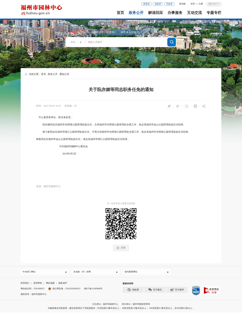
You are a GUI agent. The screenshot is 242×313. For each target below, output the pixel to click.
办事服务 (175, 13)
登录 (193, 4)
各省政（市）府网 (83, 272)
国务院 (146, 4)
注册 (201, 4)
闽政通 (133, 290)
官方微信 (155, 290)
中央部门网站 (29, 272)
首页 (120, 13)
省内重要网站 (131, 272)
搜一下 (171, 42)
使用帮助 (37, 284)
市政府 (169, 4)
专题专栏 (214, 13)
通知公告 (64, 74)
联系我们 (25, 284)
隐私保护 (62, 284)
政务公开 (136, 13)
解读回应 (155, 13)
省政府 (158, 4)
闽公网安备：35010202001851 (66, 289)
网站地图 (50, 284)
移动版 (182, 4)
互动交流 (194, 13)
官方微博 (177, 290)
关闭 (121, 248)
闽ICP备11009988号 (93, 289)
